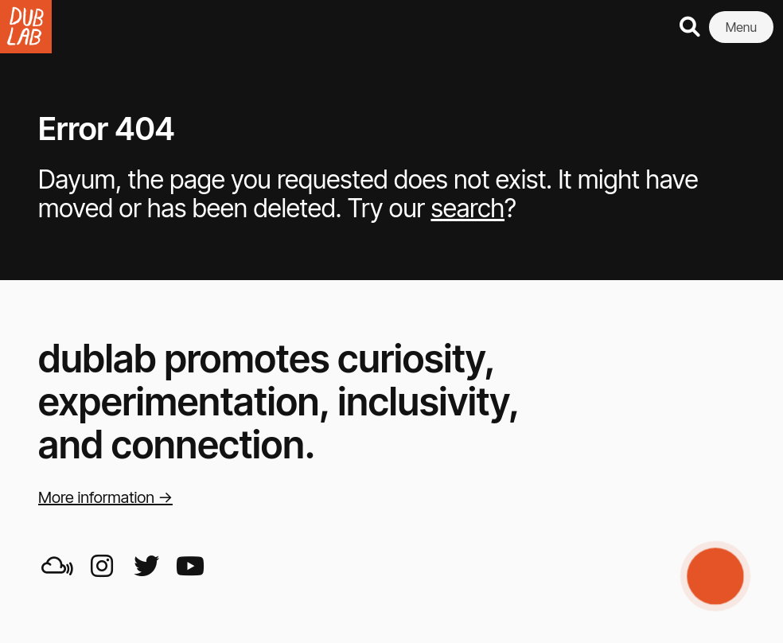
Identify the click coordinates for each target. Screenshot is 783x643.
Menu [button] (741, 27)
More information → (105, 497)
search (467, 208)
